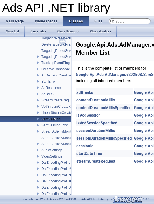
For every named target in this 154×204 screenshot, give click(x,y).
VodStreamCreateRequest (61, 107)
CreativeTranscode (55, 69)
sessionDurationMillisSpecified (104, 138)
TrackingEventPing (55, 63)
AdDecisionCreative (56, 75)
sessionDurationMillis (95, 130)
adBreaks (84, 92)
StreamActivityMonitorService (63, 144)
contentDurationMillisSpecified (104, 107)
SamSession (50, 119)
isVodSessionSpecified (96, 123)
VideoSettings (51, 156)
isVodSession (88, 115)
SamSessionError (54, 125)
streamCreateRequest (95, 161)
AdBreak (47, 94)
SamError (48, 82)
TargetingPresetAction (57, 38)
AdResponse (51, 88)
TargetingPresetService (58, 57)
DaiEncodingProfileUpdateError (65, 175)
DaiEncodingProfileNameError (64, 181)
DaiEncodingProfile (55, 163)
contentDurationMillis (95, 100)
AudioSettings (51, 150)
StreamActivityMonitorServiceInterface (70, 131)
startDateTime (89, 153)
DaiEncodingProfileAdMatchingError (68, 194)
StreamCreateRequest (58, 100)
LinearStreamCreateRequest (63, 113)
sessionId (85, 146)
